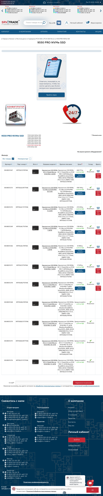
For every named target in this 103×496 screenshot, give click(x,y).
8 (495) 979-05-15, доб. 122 (38, 11)
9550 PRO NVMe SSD (34, 145)
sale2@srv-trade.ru (14, 431)
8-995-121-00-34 (85, 12)
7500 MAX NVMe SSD (34, 138)
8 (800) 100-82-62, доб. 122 (38, 9)
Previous (2, 11)
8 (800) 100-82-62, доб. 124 (14, 9)
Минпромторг (23, 159)
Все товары (7, 159)
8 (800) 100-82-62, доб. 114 (47, 413)
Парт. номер (21, 164)
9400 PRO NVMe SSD (34, 142)
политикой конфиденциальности (86, 386)
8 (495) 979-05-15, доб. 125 (87, 11)
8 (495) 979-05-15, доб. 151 (47, 439)
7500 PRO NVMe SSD (34, 140)
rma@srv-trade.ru (43, 431)
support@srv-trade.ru (45, 417)
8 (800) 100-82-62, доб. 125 (87, 9)
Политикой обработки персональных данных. (41, 491)
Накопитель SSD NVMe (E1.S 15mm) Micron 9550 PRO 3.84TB (50, 172)
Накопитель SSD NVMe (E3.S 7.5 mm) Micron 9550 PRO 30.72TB (50, 343)
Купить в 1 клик (99, 176)
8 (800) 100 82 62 (8, 2)
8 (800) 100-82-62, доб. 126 (47, 427)
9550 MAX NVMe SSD (34, 143)
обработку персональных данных (48, 386)
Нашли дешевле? (80, 175)
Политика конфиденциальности (35, 482)
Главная (5, 39)
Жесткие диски (21, 39)
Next (100, 11)
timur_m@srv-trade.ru (15, 454)
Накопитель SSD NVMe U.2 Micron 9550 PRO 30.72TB (50, 189)
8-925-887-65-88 (13, 437)
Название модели (49, 164)
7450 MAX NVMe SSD (34, 135)
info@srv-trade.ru (12, 8)
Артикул (8, 164)
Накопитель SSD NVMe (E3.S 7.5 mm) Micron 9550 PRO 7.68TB (50, 284)
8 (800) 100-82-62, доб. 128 (17, 439)
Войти (77, 440)
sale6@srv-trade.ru (14, 478)
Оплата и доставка (75, 411)
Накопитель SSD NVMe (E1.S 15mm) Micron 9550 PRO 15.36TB (50, 362)
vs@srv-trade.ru (13, 466)
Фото (35, 164)
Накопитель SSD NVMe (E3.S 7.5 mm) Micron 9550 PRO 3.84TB (50, 304)
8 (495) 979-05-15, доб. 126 (47, 429)
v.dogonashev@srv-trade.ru (17, 419)
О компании (25, 32)
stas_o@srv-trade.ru (14, 443)
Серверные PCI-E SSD (35, 39)
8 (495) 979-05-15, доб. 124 (14, 11)
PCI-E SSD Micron (49, 39)
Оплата (44, 32)
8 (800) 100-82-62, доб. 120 (17, 415)
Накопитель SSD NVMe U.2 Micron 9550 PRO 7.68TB (50, 228)
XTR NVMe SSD (32, 147)
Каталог (5, 32)
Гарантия (61, 32)
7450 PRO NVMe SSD (34, 137)
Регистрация (73, 449)
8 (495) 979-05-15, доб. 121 (63, 9)
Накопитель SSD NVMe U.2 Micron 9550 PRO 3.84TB (50, 248)
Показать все (96, 135)
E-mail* (11, 383)
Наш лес (71, 425)
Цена (79, 164)
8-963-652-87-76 (13, 413)
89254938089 (62, 12)
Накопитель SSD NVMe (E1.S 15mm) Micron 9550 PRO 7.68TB (50, 267)
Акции (98, 32)
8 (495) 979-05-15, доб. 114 (47, 415)
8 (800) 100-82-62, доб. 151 (47, 437)
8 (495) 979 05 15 (8, 3)
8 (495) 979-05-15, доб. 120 (17, 417)
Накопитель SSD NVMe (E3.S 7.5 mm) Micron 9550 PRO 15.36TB (50, 323)
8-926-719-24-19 (37, 12)
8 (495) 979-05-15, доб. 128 (17, 441)
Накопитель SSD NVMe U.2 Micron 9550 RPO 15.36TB (50, 209)
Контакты (80, 32)
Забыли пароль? (74, 445)
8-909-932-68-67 (13, 12)
